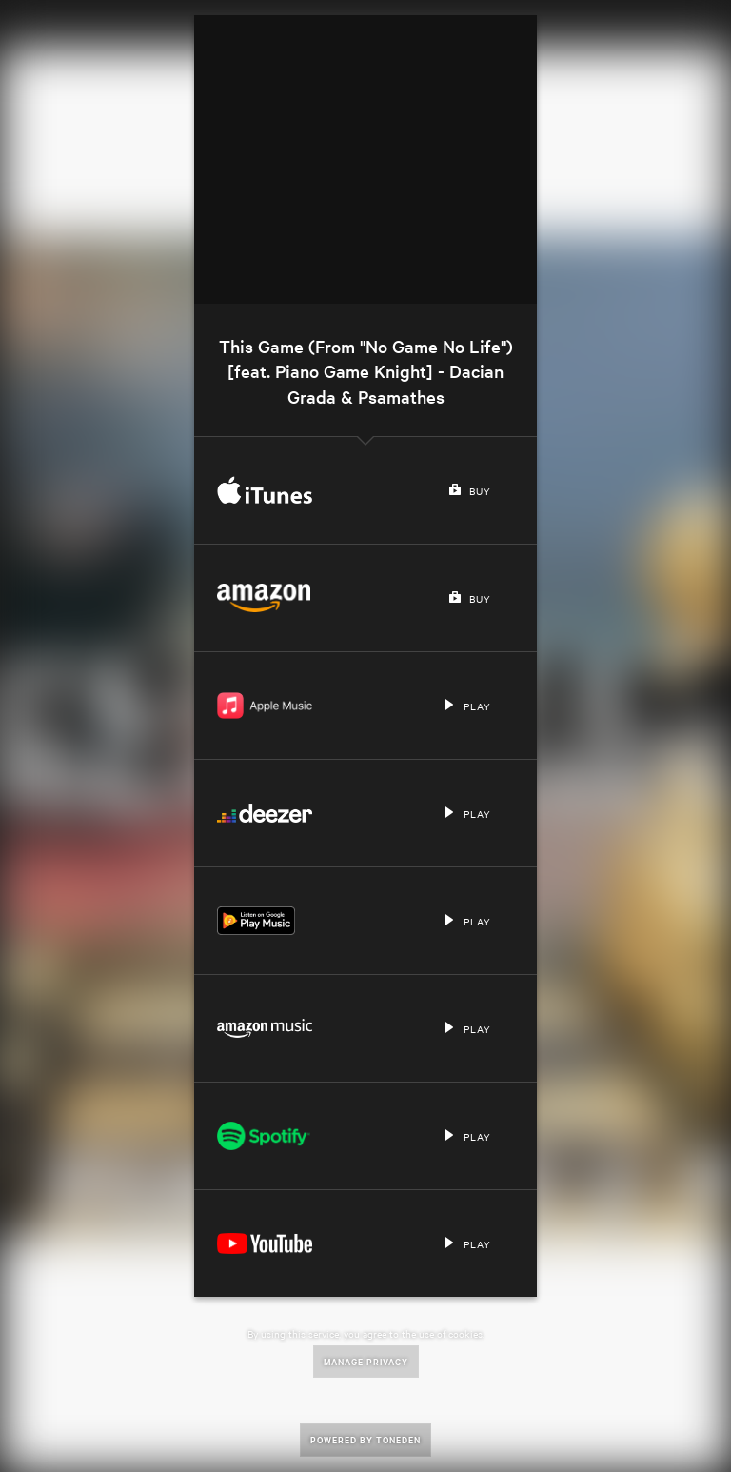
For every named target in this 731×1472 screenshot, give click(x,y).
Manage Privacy (366, 1361)
